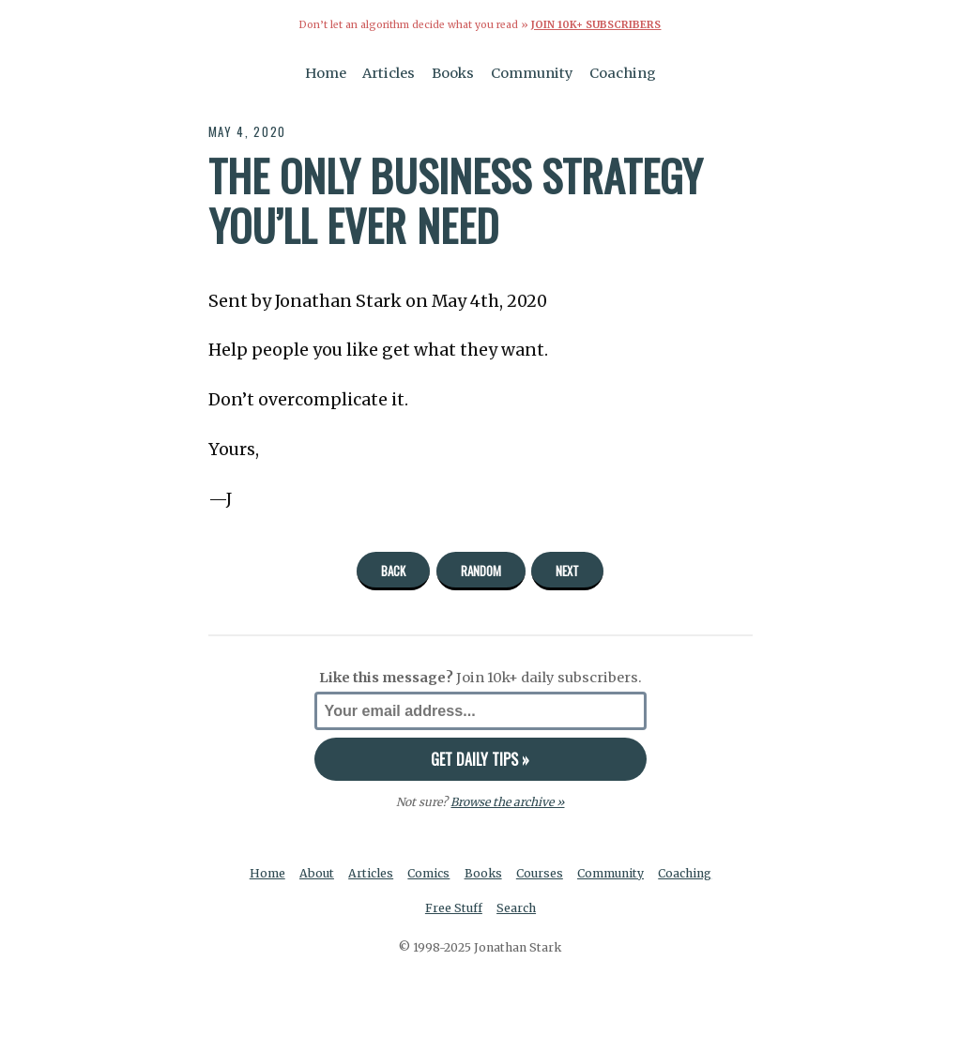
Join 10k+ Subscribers (596, 25)
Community (532, 73)
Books (453, 73)
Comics (428, 873)
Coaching (622, 73)
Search (516, 908)
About (316, 873)
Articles (388, 73)
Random (481, 570)
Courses (539, 873)
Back (393, 570)
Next (567, 570)
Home (325, 73)
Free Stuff (453, 908)
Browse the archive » (507, 802)
